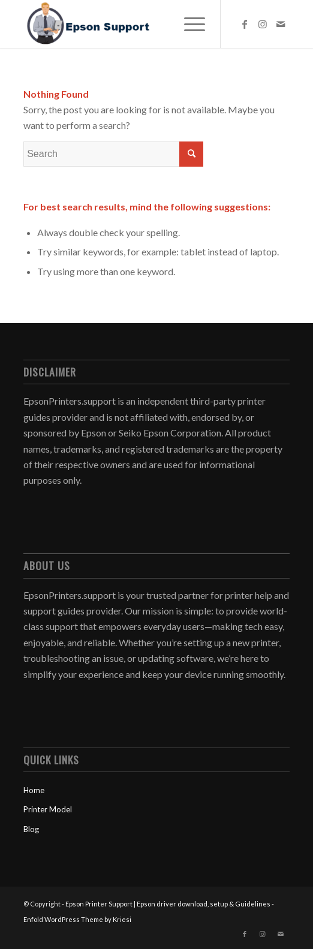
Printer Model (47, 809)
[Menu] (188, 24)
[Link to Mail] (281, 24)
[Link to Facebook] (245, 24)
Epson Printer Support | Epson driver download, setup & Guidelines (167, 904)
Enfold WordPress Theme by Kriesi (77, 919)
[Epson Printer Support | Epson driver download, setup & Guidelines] (129, 24)
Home (33, 790)
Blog (31, 829)
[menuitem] (188, 24)
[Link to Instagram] (263, 24)
